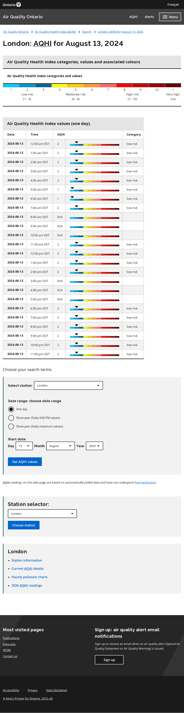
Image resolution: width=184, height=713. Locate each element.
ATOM (7, 650)
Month (39, 446)
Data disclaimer (56, 690)
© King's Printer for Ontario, (28, 698)
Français (173, 4)
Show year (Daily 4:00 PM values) (38, 418)
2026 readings (27, 585)
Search (86, 32)
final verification (145, 482)
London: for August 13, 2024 (120, 32)
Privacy (33, 690)
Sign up (109, 660)
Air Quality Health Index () (55, 32)
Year (80, 446)
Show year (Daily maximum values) (39, 426)
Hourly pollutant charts (30, 577)
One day (21, 409)
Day (11, 446)
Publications (11, 638)
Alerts (149, 17)
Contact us (10, 656)
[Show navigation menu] (170, 17)
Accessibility (11, 690)
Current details (28, 568)
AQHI (133, 17)
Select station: (20, 385)
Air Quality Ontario (23, 16)
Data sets (9, 644)
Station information (27, 560)
